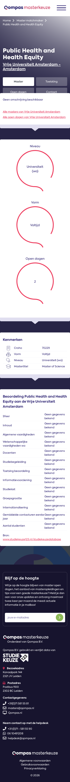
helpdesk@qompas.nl (19, 738)
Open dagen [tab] (18, 92)
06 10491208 (13, 733)
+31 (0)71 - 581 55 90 (17, 728)
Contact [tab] (51, 92)
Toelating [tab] (51, 81)
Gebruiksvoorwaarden (35, 764)
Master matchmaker (30, 20)
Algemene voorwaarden (35, 760)
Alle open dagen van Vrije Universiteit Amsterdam (34, 117)
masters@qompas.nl (18, 708)
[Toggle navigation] (61, 7)
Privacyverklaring (35, 768)
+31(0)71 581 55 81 (16, 703)
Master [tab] (18, 81)
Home (7, 20)
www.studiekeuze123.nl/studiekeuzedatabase (32, 539)
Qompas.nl (12, 712)
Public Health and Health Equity (23, 24)
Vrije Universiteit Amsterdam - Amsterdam (32, 66)
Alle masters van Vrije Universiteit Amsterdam (31, 111)
